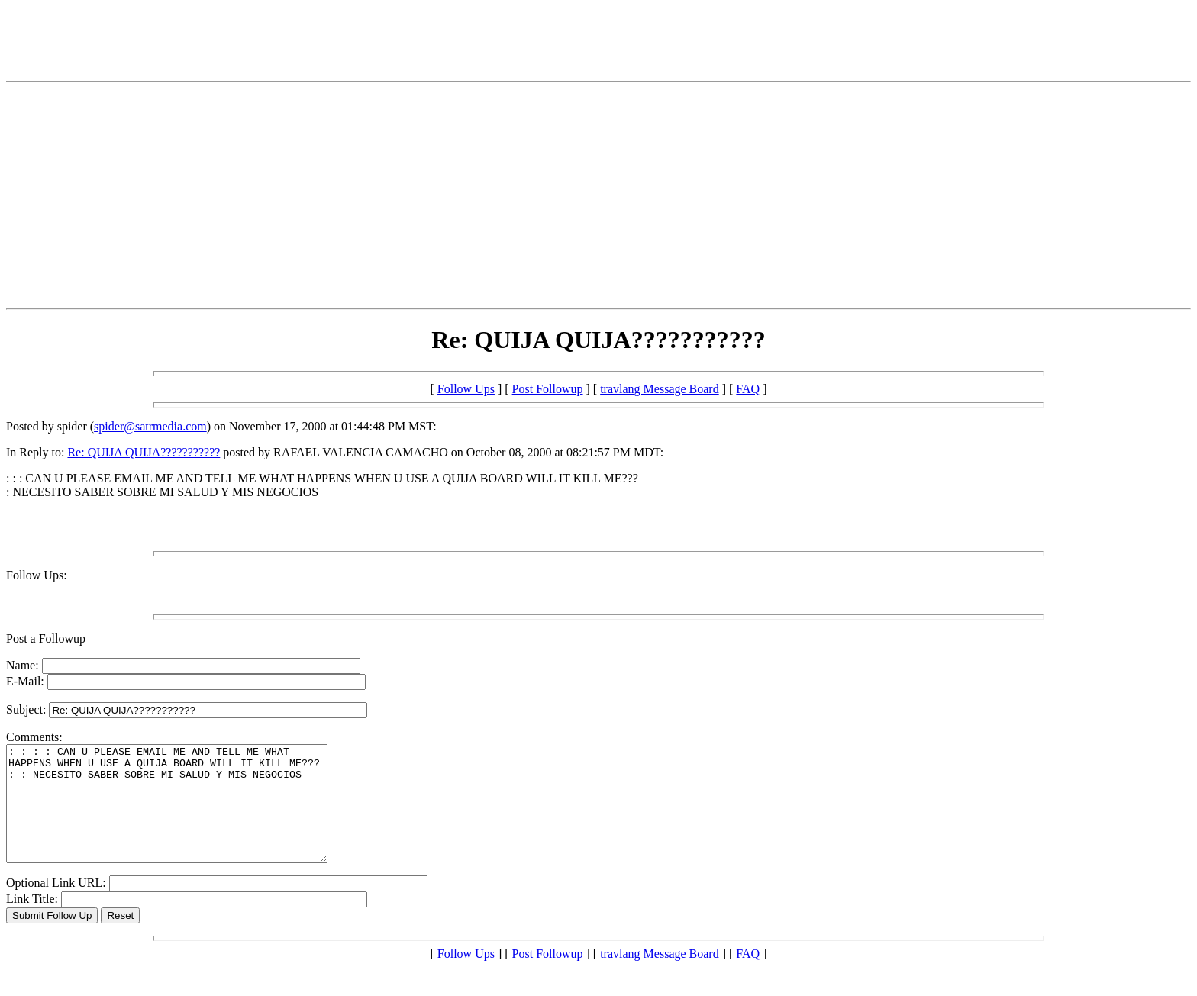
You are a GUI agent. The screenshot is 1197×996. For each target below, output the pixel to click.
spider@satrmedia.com (150, 426)
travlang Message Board (659, 388)
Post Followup (547, 388)
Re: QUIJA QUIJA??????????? (143, 452)
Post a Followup (46, 638)
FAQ (748, 388)
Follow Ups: (36, 575)
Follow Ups (466, 388)
